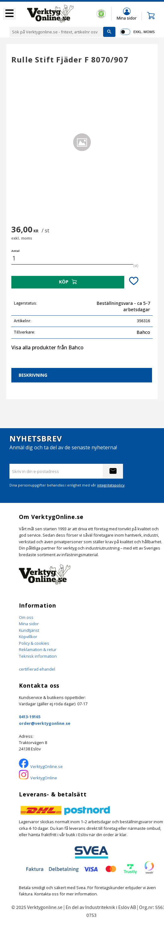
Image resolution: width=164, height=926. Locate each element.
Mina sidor (29, 623)
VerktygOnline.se (46, 766)
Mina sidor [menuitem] (127, 17)
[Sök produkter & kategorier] (56, 32)
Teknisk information (38, 656)
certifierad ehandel (37, 669)
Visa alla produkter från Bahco (47, 347)
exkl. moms (144, 31)
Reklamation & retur (37, 649)
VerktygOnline (43, 778)
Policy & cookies (34, 643)
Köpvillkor (28, 636)
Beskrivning (33, 375)
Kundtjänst (29, 630)
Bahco (143, 332)
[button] (9, 14)
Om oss (26, 617)
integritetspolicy (111, 485)
